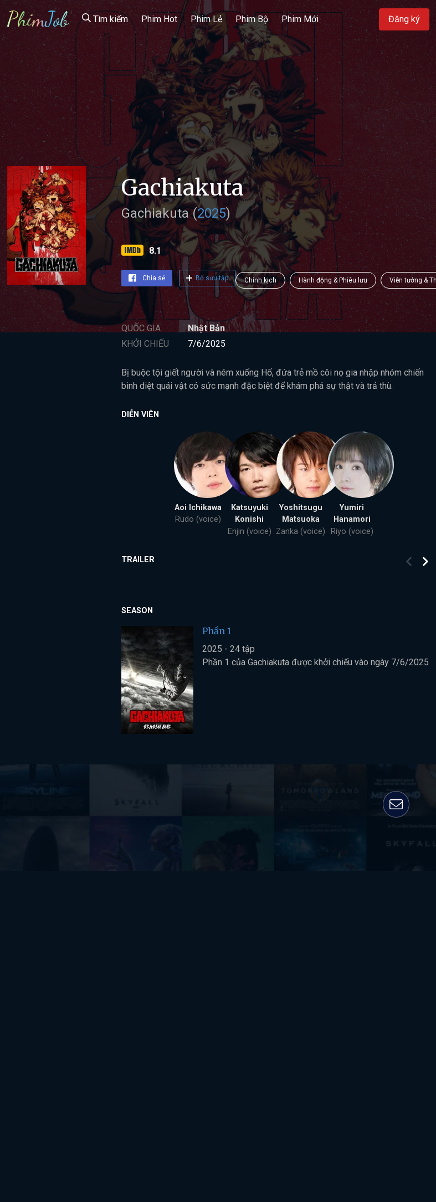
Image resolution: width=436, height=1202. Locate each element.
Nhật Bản (206, 328)
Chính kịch (260, 280)
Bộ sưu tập (207, 278)
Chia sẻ (147, 278)
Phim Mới (300, 19)
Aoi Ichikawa (198, 507)
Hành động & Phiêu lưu (333, 280)
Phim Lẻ (206, 19)
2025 (211, 213)
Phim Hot (159, 19)
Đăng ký (404, 19)
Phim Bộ (251, 19)
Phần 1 (216, 630)
